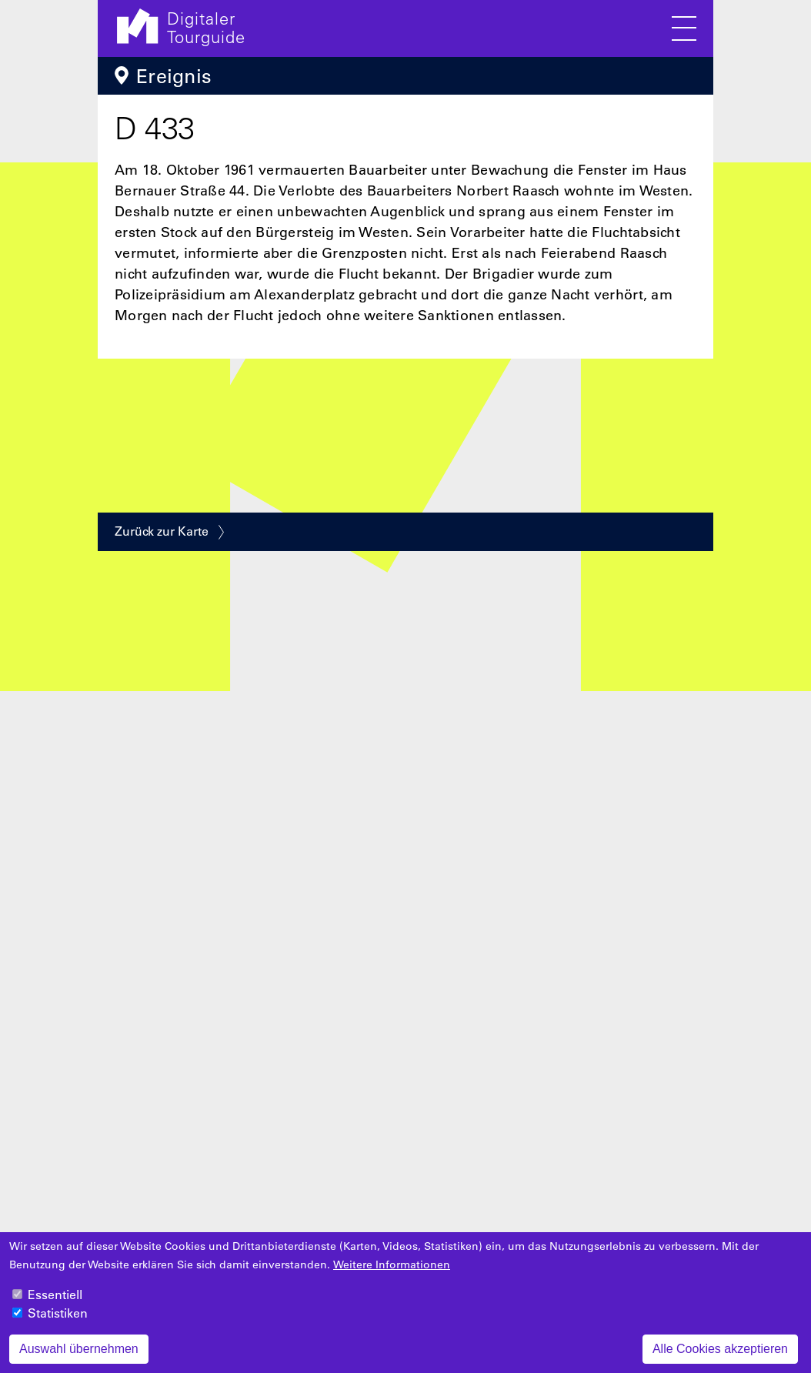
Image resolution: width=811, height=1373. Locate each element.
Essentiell (55, 1304)
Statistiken (58, 1323)
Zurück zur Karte (162, 531)
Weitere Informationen (391, 1274)
